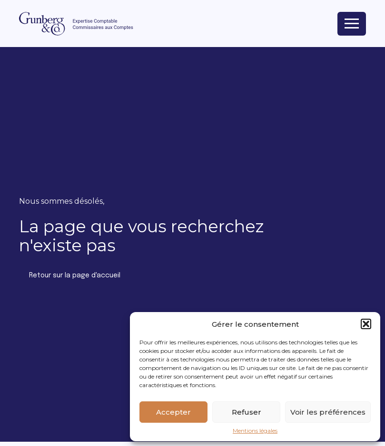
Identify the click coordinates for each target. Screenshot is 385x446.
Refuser (246, 412)
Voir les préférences (327, 412)
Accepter (173, 412)
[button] (366, 324)
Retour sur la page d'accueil (74, 275)
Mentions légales (255, 430)
